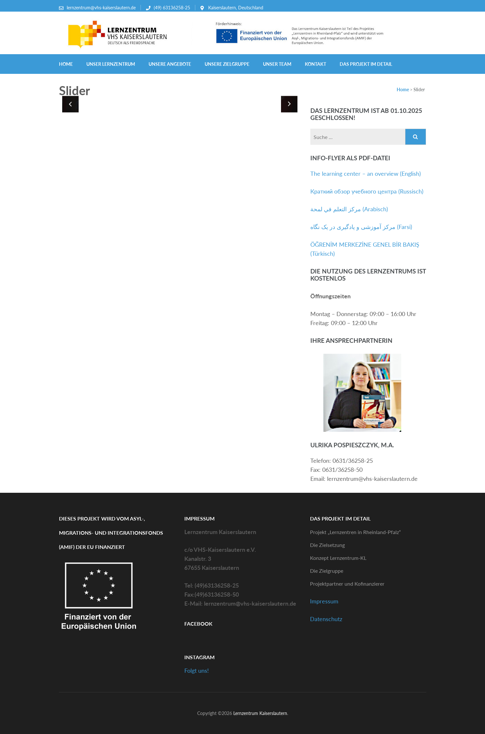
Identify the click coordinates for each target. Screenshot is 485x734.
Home (66, 64)
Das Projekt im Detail (366, 64)
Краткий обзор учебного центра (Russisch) (366, 191)
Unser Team (277, 64)
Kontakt (315, 64)
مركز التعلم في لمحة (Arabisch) (349, 209)
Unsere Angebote (170, 64)
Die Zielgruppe (326, 571)
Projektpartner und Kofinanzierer (347, 583)
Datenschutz (326, 618)
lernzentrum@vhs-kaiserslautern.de (101, 7)
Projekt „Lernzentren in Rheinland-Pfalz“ (355, 532)
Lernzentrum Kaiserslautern (260, 713)
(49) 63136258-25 (172, 7)
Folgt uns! (196, 670)
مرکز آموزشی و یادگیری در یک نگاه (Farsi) (361, 226)
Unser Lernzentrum (110, 64)
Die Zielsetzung (327, 545)
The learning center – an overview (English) (365, 173)
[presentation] (70, 104)
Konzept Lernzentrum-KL (338, 558)
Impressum (324, 601)
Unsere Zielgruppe (227, 64)
